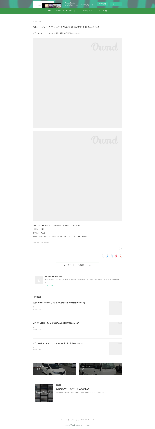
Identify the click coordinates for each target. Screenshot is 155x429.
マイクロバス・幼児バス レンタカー (67, 11)
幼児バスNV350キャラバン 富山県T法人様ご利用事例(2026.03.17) (56, 323)
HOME (50, 11)
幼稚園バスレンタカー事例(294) (41, 242)
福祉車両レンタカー (89, 11)
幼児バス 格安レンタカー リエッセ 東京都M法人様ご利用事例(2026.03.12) (59, 343)
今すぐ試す (102, 4)
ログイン (116, 4)
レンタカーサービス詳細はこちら (77, 265)
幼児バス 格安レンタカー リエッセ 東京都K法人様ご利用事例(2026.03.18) (59, 303)
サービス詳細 (103, 11)
